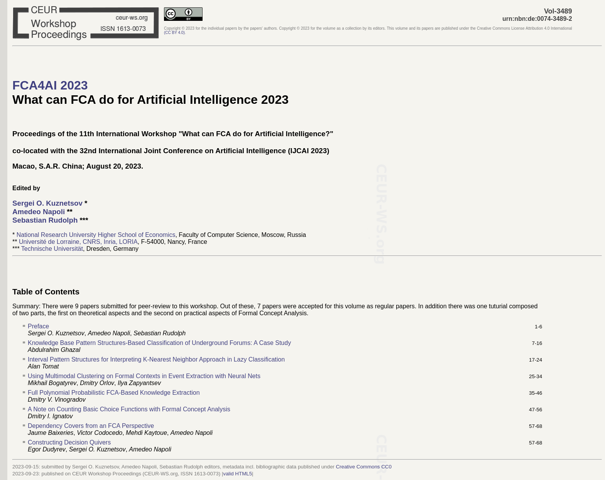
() (174, 32)
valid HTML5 (237, 474)
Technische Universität (52, 248)
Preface (38, 326)
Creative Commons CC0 (363, 467)
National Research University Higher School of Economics (96, 235)
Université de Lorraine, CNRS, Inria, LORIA (78, 241)
